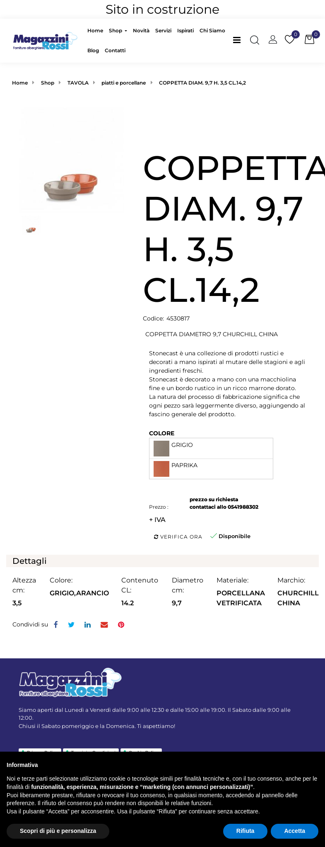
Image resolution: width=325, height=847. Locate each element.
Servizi (163, 30)
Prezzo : (159, 507)
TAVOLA (78, 83)
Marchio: (291, 580)
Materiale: (232, 580)
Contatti (115, 50)
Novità (141, 30)
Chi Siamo (212, 30)
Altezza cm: (24, 585)
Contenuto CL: (139, 585)
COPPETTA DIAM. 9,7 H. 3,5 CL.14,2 (202, 83)
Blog (93, 50)
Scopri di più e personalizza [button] (58, 831)
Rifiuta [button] (245, 831)
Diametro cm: (187, 585)
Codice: (153, 318)
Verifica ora (178, 537)
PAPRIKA (184, 465)
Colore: (61, 580)
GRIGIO (182, 445)
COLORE (161, 433)
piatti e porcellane (123, 83)
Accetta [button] (294, 831)
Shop (116, 30)
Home (95, 30)
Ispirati (185, 30)
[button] (254, 40)
